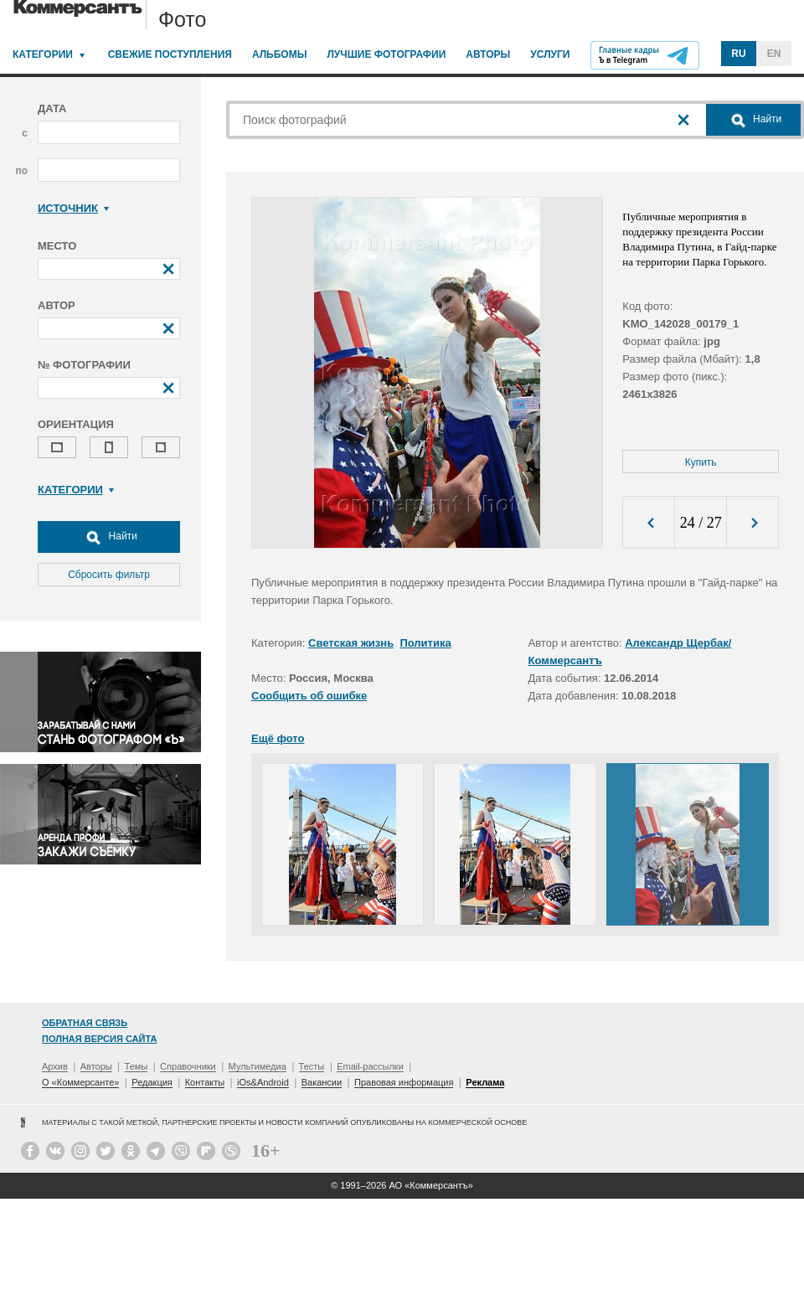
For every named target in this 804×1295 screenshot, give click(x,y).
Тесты (312, 1066)
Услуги (550, 54)
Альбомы (279, 54)
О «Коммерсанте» (80, 1082)
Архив (55, 1066)
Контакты (205, 1082)
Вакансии (322, 1082)
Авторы (488, 54)
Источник (73, 208)
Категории (43, 54)
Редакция (151, 1082)
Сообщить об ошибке (309, 695)
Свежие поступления (170, 54)
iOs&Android (263, 1082)
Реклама (485, 1082)
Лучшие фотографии (386, 54)
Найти (108, 536)
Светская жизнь (351, 643)
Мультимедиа (257, 1066)
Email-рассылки (370, 1066)
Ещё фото (277, 738)
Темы (136, 1066)
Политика (425, 643)
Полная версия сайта (99, 1039)
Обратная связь (84, 1023)
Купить (701, 462)
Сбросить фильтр (109, 574)
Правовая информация (403, 1082)
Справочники (188, 1066)
